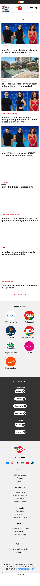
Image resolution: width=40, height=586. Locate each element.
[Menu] (31, 8)
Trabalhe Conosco (20, 517)
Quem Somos (20, 492)
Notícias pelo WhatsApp (20, 528)
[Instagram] (12, 463)
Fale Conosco (20, 514)
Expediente (20, 511)
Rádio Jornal (20, 552)
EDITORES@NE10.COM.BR (25, 569)
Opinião (20, 481)
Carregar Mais (20, 294)
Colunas (20, 478)
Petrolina (20, 413)
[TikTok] (32, 463)
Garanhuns (20, 406)
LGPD (20, 505)
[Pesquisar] (36, 8)
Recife (20, 391)
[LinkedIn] (22, 463)
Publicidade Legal (20, 535)
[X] (17, 463)
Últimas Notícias (20, 475)
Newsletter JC (20, 532)
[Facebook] (7, 463)
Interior (20, 432)
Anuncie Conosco (20, 538)
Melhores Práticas (20, 502)
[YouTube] (27, 463)
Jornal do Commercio (20, 549)
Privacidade (20, 498)
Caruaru (20, 399)
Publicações (20, 508)
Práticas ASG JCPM (20, 495)
